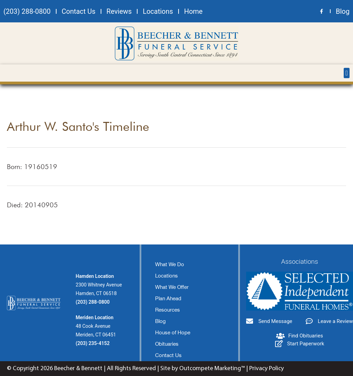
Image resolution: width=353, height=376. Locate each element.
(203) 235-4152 (93, 343)
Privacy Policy (266, 368)
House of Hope (172, 332)
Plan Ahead (168, 298)
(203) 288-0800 (93, 302)
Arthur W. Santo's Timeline (78, 126)
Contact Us (168, 355)
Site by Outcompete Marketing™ (202, 368)
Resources (167, 310)
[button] (347, 73)
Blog (160, 321)
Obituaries (167, 344)
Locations (166, 276)
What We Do (169, 264)
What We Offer (172, 287)
